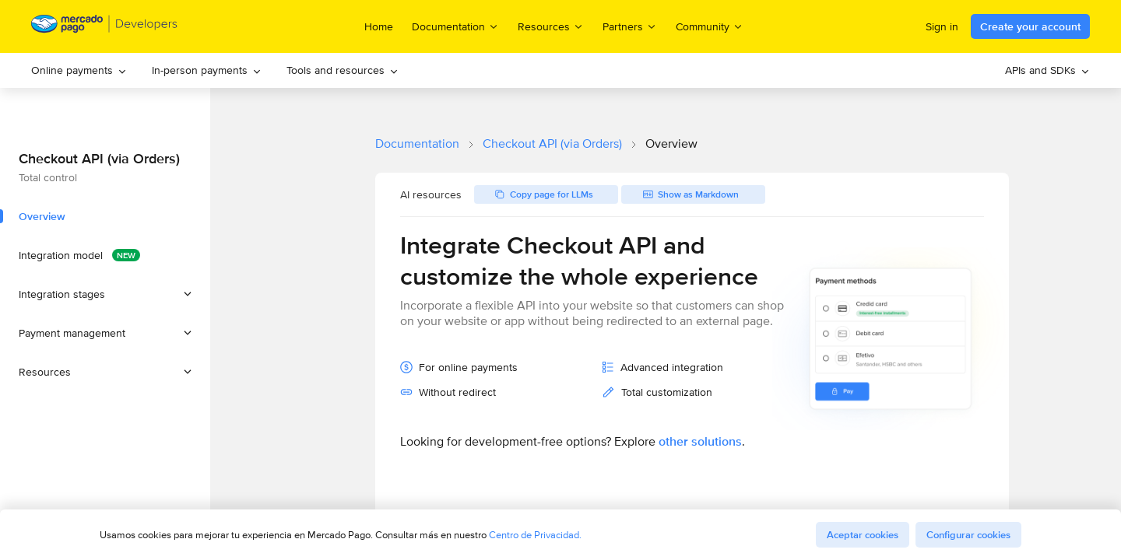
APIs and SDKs (1047, 70)
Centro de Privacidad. (535, 534)
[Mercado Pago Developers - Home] (104, 27)
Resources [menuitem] (551, 26)
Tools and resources (342, 70)
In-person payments (207, 70)
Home (378, 26)
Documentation (417, 143)
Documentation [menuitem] (455, 26)
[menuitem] (79, 70)
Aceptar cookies (862, 534)
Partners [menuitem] (630, 26)
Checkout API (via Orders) (552, 143)
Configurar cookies (968, 534)
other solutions (700, 441)
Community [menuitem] (709, 26)
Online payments (79, 70)
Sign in (942, 26)
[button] (105, 294)
